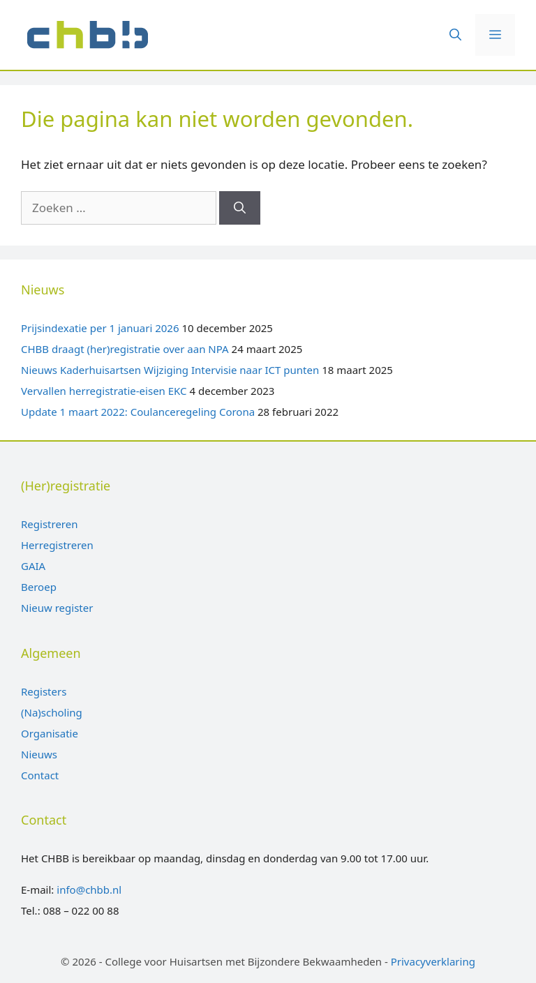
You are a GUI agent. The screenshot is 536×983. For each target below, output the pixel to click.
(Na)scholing (51, 712)
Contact (40, 775)
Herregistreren (57, 545)
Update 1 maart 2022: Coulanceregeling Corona (138, 412)
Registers (43, 691)
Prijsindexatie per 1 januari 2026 (100, 328)
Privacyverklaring (433, 961)
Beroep (39, 587)
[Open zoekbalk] (455, 35)
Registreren (49, 524)
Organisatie (49, 733)
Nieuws (39, 754)
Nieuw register (57, 608)
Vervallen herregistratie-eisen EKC (104, 391)
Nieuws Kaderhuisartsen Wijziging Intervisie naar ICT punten (170, 370)
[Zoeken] (239, 208)
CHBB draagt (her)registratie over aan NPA (125, 349)
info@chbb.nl (89, 889)
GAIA (33, 566)
